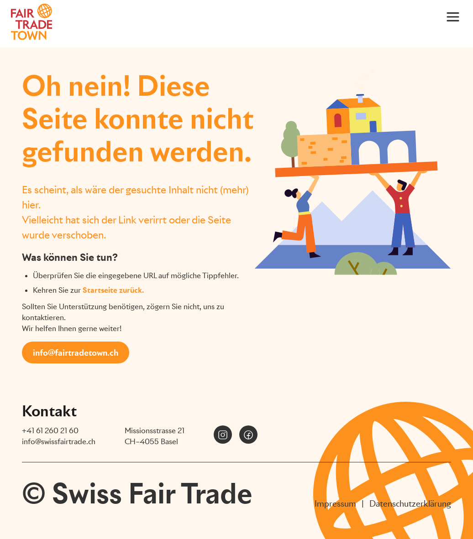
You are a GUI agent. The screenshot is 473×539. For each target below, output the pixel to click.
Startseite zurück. (113, 290)
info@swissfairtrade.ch (58, 441)
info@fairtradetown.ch (75, 352)
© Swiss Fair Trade (137, 493)
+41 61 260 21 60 (50, 430)
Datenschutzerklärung (410, 503)
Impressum (335, 503)
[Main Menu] (453, 16)
